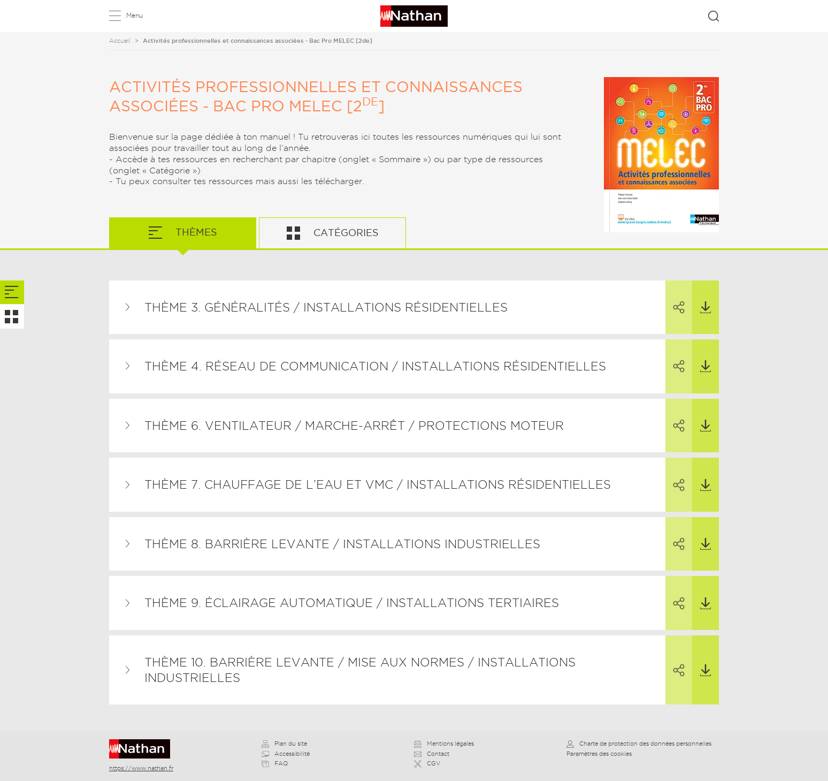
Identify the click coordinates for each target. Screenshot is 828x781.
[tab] (12, 292)
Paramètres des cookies (599, 753)
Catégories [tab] (345, 233)
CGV (427, 763)
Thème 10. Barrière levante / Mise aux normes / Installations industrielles (360, 670)
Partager (675, 298)
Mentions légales (444, 743)
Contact (431, 753)
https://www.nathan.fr (141, 768)
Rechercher (713, 16)
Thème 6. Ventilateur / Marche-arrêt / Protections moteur (354, 425)
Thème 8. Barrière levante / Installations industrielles (342, 543)
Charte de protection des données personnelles (638, 743)
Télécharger (701, 297)
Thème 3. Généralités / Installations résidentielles (326, 307)
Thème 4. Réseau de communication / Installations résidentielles (375, 366)
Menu (134, 15)
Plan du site (284, 743)
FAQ (275, 763)
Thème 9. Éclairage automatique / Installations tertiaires (351, 602)
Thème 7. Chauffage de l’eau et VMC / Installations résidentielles (377, 484)
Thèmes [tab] (195, 232)
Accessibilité (286, 753)
